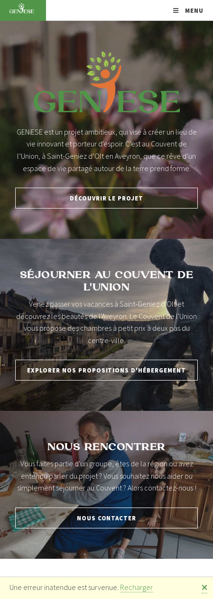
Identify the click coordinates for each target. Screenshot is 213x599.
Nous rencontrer (106, 447)
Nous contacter (106, 518)
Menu (193, 10)
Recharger (136, 587)
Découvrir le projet (106, 198)
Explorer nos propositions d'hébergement (106, 370)
